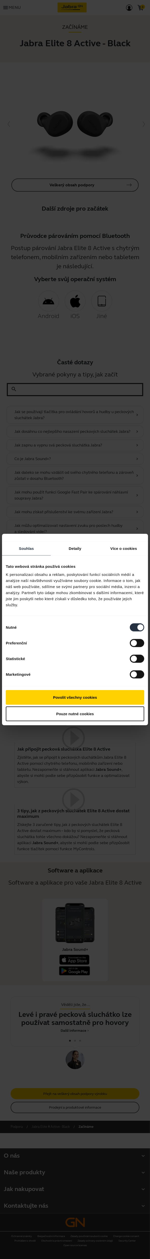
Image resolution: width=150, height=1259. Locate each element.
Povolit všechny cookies (75, 697)
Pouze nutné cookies (75, 714)
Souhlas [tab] (26, 548)
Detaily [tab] (75, 548)
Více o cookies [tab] (123, 548)
